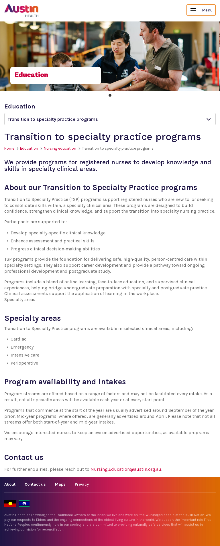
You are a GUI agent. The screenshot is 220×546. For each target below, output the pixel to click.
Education (29, 148)
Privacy (82, 484)
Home (9, 148)
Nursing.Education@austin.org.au (126, 469)
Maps (60, 484)
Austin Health (21, 10)
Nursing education (60, 148)
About (9, 484)
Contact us (35, 484)
